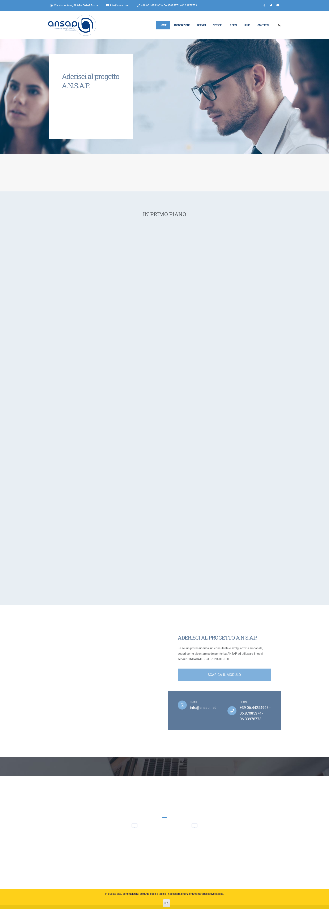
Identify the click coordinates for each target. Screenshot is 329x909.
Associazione (182, 25)
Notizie (217, 25)
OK (166, 903)
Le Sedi (233, 25)
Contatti (263, 25)
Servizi (201, 25)
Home (163, 25)
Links (247, 25)
